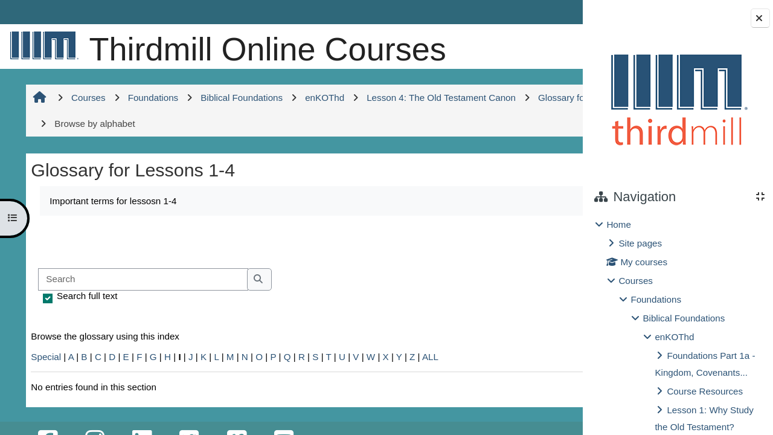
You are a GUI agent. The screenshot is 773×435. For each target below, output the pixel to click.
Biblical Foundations (684, 318)
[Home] (42, 45)
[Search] (141, 319)
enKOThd (674, 337)
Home (618, 224)
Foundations (655, 299)
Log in (547, 12)
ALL (429, 396)
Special (45, 396)
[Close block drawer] (760, 18)
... (543, 280)
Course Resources (705, 391)
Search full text (86, 335)
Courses (635, 281)
